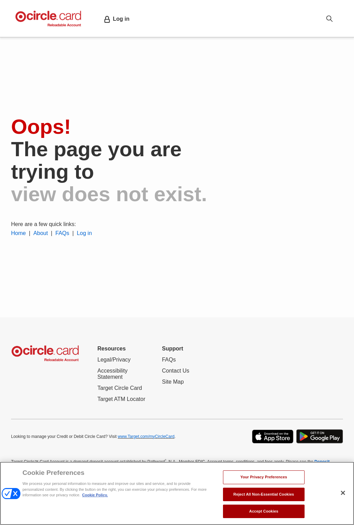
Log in (84, 233)
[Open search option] (329, 18)
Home (18, 233)
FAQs (61, 233)
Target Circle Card (119, 388)
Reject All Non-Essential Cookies (263, 494)
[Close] (343, 492)
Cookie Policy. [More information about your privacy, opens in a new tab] (95, 495)
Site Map (173, 382)
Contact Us (175, 371)
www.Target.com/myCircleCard (146, 436)
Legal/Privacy (114, 360)
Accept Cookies (263, 511)
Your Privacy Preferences (263, 477)
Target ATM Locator (121, 399)
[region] (177, 493)
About (41, 233)
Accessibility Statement (118, 374)
